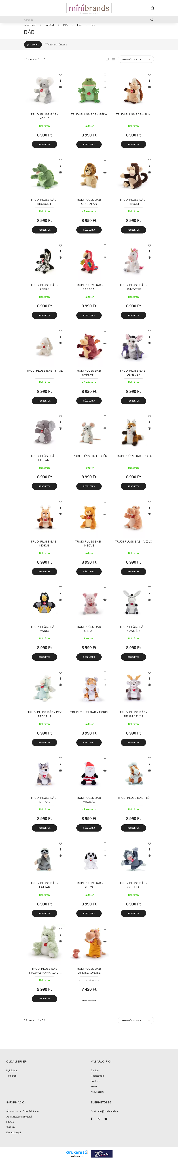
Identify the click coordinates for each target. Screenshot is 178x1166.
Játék (65, 30)
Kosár (94, 1091)
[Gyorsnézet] (60, 86)
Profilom (95, 1086)
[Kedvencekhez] (60, 79)
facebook (91, 1124)
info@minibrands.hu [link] (108, 1116)
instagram (98, 1124)
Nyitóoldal (12, 1076)
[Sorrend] (136, 64)
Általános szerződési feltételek (22, 1116)
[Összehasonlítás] (60, 92)
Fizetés (10, 1127)
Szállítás (10, 1132)
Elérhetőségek (13, 1137)
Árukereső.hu (77, 1161)
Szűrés (34, 50)
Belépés (95, 1076)
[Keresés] (89, 19)
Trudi (79, 30)
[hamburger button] (25, 8)
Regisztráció (97, 1081)
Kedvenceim (97, 1097)
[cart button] (152, 8)
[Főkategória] (30, 30)
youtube (106, 1124)
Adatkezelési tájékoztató (19, 1122)
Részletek (44, 149)
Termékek (49, 30)
